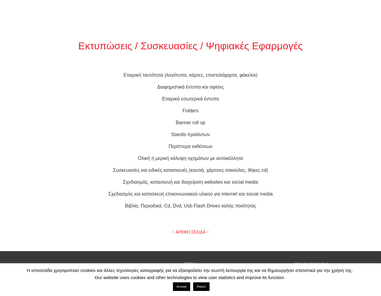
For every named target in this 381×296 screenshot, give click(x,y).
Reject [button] (201, 286)
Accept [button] (182, 286)
